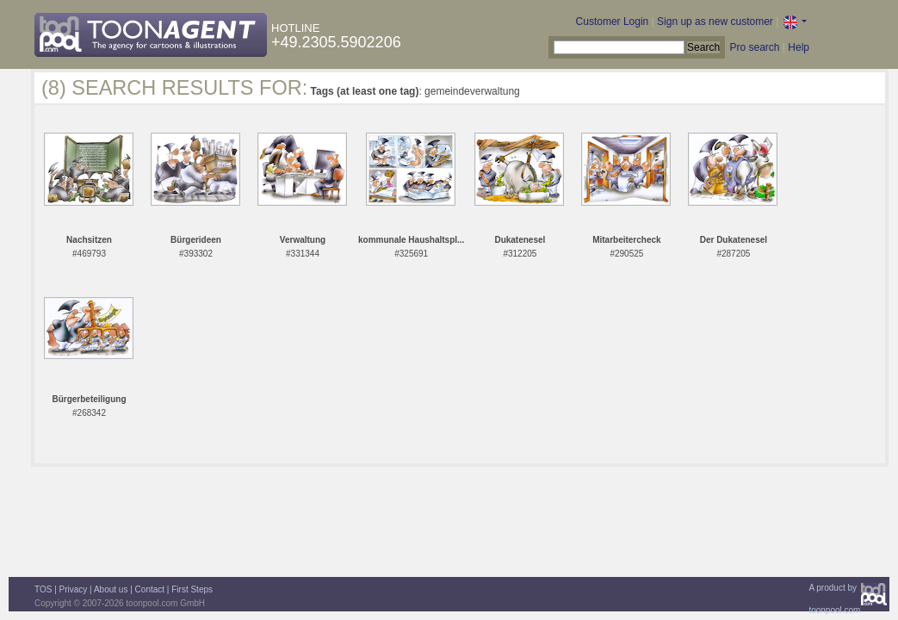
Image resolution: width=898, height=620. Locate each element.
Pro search (754, 47)
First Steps (192, 589)
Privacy (73, 589)
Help (798, 47)
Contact (149, 589)
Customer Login (612, 22)
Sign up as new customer (715, 22)
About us (110, 589)
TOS (43, 589)
